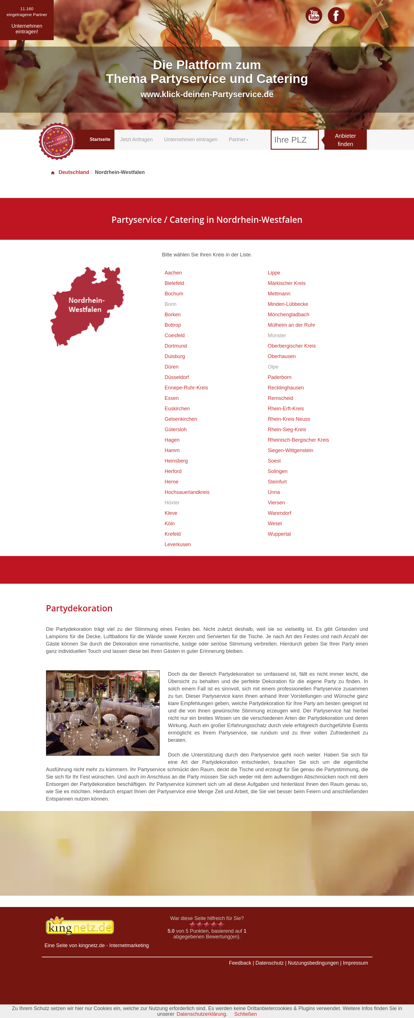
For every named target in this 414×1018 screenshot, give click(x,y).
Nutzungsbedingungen (313, 963)
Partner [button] (238, 139)
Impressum (355, 963)
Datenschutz (269, 963)
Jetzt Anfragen (136, 139)
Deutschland (69, 172)
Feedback (240, 963)
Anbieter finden (345, 140)
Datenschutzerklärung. (202, 1014)
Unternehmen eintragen (191, 139)
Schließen (245, 1014)
